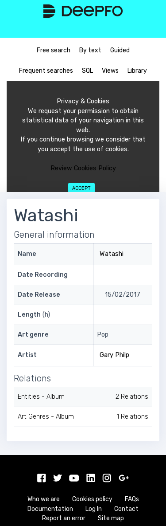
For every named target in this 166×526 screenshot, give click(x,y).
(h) (34, 314)
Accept (81, 188)
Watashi (112, 254)
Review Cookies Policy (83, 168)
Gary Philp (114, 355)
